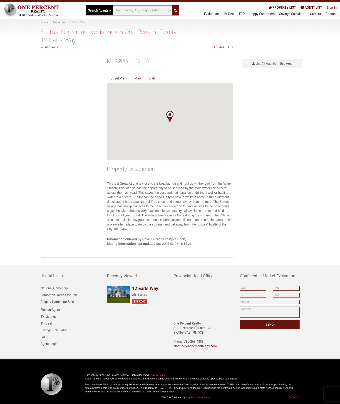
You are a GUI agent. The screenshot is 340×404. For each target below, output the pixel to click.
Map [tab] (137, 78)
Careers (315, 14)
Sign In (332, 7)
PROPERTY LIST (282, 7)
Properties (59, 22)
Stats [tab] (152, 78)
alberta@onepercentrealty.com (195, 346)
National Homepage (55, 288)
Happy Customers (262, 14)
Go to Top (294, 397)
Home (44, 22)
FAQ (242, 14)
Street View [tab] (119, 78)
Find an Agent (50, 310)
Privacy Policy (157, 375)
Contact (331, 14)
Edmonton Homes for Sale (59, 295)
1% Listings (49, 316)
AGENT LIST (311, 7)
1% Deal (228, 14)
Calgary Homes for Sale (57, 302)
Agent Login (49, 344)
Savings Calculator (292, 14)
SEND (270, 324)
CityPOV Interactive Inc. (199, 397)
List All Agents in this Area (272, 63)
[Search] (175, 10)
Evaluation (211, 14)
